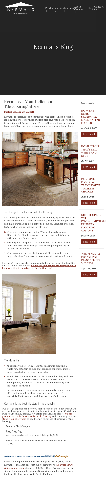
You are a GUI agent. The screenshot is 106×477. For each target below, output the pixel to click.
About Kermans (79, 8)
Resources (67, 8)
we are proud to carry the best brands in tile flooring (37, 415)
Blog (89, 8)
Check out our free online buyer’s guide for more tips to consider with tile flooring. (39, 266)
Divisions (58, 8)
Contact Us (98, 8)
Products (48, 8)
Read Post (89, 134)
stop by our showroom (14, 418)
